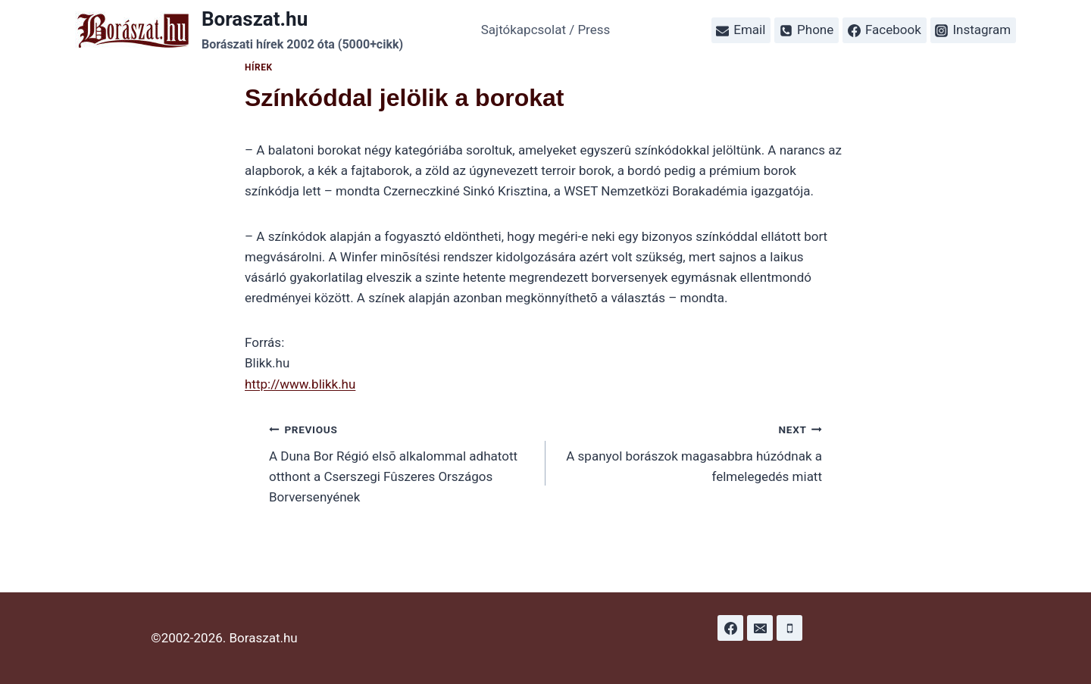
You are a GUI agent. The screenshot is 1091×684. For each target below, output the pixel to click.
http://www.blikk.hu (300, 384)
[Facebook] (730, 628)
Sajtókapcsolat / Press (546, 29)
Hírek (259, 67)
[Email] (760, 628)
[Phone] (789, 628)
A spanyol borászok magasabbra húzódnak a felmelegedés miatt (690, 451)
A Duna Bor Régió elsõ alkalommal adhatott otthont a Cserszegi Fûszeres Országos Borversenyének (401, 461)
